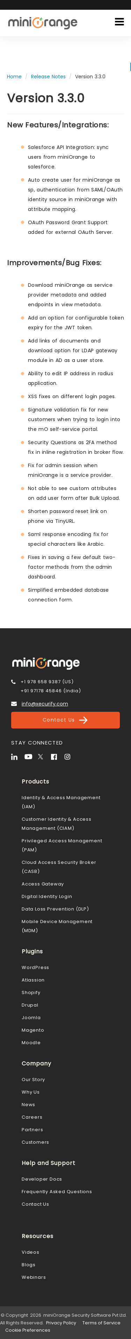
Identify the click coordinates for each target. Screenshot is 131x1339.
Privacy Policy (61, 1323)
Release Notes (48, 76)
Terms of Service (101, 1323)
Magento (33, 1030)
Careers (32, 1117)
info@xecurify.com (45, 703)
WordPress (35, 967)
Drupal (30, 1005)
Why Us (31, 1092)
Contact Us (65, 720)
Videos (30, 1252)
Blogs (29, 1264)
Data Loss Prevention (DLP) (55, 909)
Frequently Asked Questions (57, 1191)
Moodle (31, 1042)
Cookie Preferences (27, 1330)
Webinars (34, 1277)
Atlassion (33, 980)
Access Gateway (43, 884)
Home (14, 76)
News (28, 1104)
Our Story (33, 1079)
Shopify (31, 992)
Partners (32, 1129)
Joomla (31, 1017)
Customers (35, 1142)
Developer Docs (42, 1179)
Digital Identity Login (47, 896)
